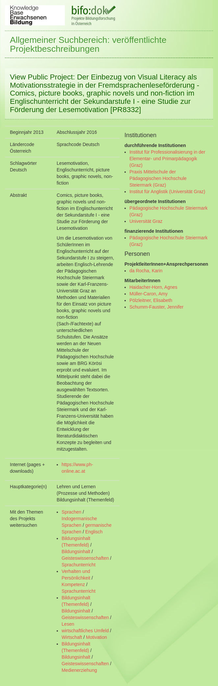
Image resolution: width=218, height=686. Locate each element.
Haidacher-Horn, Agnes (153, 287)
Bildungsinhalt (76, 551)
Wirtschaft (72, 637)
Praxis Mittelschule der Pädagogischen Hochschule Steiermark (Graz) (158, 178)
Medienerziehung (79, 670)
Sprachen (71, 512)
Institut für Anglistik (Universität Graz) (167, 191)
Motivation (96, 637)
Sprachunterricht (78, 564)
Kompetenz (73, 584)
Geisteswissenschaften (85, 558)
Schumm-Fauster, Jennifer (156, 307)
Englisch (94, 531)
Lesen (68, 624)
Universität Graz (145, 221)
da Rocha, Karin (145, 270)
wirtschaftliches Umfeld (85, 630)
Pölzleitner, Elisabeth (150, 300)
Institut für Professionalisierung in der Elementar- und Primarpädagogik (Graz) (167, 158)
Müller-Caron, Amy (148, 293)
